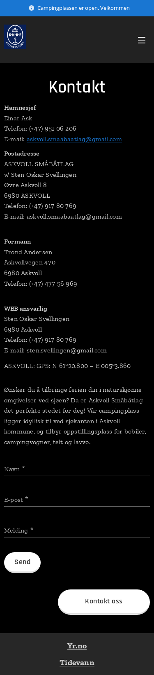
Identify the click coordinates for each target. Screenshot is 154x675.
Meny (141, 40)
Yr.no (77, 645)
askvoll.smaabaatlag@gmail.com (74, 139)
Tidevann (77, 662)
